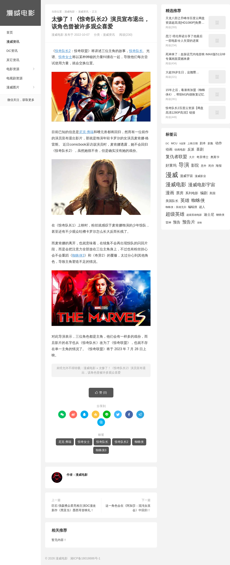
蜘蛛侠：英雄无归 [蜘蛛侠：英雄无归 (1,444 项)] (176, 207)
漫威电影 (20, 13)
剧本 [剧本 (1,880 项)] (203, 143)
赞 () (101, 392)
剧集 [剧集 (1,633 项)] (210, 143)
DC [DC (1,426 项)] (167, 143)
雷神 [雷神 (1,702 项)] (168, 222)
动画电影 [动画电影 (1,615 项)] (180, 149)
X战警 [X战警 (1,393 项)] (182, 143)
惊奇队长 (136, 51)
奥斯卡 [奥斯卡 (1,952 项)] (214, 157)
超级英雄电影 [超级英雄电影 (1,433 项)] (194, 215)
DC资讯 (12, 50)
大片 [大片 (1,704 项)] (192, 157)
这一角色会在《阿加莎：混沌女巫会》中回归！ (128, 508)
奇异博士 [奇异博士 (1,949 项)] (202, 157)
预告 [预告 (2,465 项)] (176, 222)
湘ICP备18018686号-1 (85, 558)
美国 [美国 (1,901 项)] (212, 193)
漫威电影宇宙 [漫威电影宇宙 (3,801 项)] (201, 184)
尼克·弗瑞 (86, 132)
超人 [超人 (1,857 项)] (202, 207)
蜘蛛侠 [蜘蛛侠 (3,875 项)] (198, 200)
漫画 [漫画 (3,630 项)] (170, 192)
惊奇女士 (65, 57)
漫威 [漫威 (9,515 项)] (172, 174)
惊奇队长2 (63, 51)
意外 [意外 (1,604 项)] (203, 165)
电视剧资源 (14, 78)
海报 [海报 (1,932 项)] (219, 165)
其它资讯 (12, 60)
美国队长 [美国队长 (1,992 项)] (172, 201)
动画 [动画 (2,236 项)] (169, 149)
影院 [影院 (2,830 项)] (195, 165)
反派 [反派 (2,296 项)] (190, 149)
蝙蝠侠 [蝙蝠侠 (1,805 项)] (192, 207)
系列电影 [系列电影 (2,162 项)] (191, 193)
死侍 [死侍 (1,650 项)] (211, 165)
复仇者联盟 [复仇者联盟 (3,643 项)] (176, 156)
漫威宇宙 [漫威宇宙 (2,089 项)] (186, 176)
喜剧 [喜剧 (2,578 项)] (200, 149)
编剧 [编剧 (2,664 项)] (203, 193)
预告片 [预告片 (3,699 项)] (188, 222)
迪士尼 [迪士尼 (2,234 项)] (209, 214)
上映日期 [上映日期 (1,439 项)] (192, 143)
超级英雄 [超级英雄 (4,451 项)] (175, 214)
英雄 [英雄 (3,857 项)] (184, 200)
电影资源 (12, 69)
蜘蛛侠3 (78, 255)
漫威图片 (12, 87)
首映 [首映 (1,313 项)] (199, 222)
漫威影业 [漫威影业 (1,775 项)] (200, 176)
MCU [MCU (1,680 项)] (174, 143)
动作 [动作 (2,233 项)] (218, 143)
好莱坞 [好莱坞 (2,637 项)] (171, 165)
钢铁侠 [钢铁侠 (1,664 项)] (220, 214)
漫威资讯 (12, 41)
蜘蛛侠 (139, 441)
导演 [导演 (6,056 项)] (183, 165)
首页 (9, 32)
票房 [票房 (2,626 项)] (179, 193)
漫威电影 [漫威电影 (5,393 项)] (176, 184)
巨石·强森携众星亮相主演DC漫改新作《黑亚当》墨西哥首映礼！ (74, 508)
